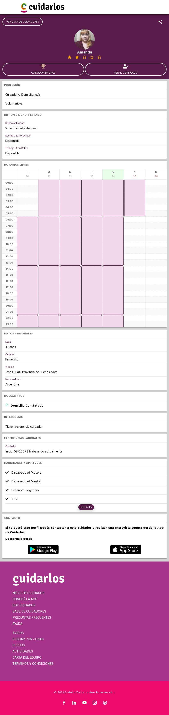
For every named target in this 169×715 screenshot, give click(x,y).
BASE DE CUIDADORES (29, 611)
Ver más (86, 507)
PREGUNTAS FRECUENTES (32, 618)
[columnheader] (27, 174)
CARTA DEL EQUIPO (27, 657)
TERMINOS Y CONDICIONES (33, 664)
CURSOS (19, 645)
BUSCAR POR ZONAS (28, 639)
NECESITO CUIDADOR (29, 593)
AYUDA (17, 624)
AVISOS (18, 633)
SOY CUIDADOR (24, 605)
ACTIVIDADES (23, 651)
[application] (27, 241)
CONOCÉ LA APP (25, 599)
